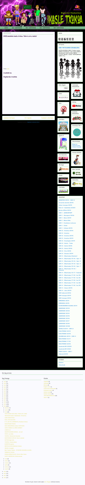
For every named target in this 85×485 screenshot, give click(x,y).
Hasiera (6, 28)
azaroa (6, 410)
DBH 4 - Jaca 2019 (65, 290)
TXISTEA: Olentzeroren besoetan (12, 436)
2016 (5, 402)
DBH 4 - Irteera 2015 (65, 288)
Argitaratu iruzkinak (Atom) (33, 122)
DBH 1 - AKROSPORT (65, 212)
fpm (45, 481)
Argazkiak (46, 381)
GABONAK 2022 (64, 326)
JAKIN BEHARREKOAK (49, 395)
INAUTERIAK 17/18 (65, 341)
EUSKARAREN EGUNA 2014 (68, 305)
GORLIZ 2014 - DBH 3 (66, 328)
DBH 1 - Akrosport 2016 (66, 215)
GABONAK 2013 (64, 310)
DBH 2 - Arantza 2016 (66, 230)
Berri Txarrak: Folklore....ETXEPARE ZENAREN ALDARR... (18, 450)
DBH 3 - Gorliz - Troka (66, 243)
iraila (6, 458)
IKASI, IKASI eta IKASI (10, 419)
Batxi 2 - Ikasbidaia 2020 (67, 207)
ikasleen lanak (47, 392)
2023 (5, 387)
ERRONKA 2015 (64, 303)
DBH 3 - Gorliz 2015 (65, 245)
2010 (5, 477)
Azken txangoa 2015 (65, 205)
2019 (5, 396)
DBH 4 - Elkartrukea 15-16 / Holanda (67, 269)
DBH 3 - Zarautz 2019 (66, 253)
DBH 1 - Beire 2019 (65, 218)
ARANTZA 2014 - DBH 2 (67, 200)
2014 (5, 406)
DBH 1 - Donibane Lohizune (67, 223)
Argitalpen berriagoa (9, 118)
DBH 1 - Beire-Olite (64, 220)
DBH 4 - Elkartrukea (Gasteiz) (68, 256)
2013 (5, 471)
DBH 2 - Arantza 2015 (66, 235)
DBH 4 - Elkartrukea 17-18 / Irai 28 (70, 282)
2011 (5, 475)
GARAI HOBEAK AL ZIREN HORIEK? (13, 427)
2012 (5, 473)
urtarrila (7, 469)
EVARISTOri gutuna (9, 444)
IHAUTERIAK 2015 (65, 333)
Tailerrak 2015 (63, 354)
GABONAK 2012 (64, 308)
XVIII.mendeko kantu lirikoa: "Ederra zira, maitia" (16, 413)
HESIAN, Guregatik (9, 448)
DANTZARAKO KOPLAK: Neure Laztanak (14, 438)
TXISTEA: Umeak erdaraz (11, 442)
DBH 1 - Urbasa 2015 (65, 228)
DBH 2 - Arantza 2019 (66, 238)
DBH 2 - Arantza (64, 233)
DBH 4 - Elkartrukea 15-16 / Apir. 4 (70, 258)
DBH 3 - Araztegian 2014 (67, 240)
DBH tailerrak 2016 (65, 293)
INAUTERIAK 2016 (65, 343)
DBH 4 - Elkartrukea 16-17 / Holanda (70, 272)
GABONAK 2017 (64, 321)
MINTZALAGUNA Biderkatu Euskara (13, 446)
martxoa (7, 466)
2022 (5, 389)
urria (6, 412)
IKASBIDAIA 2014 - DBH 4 (67, 336)
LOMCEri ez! (8, 430)
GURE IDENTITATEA (10, 417)
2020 (5, 394)
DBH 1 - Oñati (63, 225)
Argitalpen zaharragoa (47, 118)
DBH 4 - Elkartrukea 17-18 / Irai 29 (70, 285)
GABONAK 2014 (64, 313)
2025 (5, 383)
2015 (5, 404)
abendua (7, 407)
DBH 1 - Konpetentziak (17, 28)
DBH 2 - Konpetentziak (31, 28)
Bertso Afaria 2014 (65, 210)
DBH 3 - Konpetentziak (45, 28)
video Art (46, 397)
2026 (5, 381)
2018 (5, 398)
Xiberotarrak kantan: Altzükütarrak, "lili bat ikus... (16, 415)
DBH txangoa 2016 (65, 298)
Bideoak (45, 385)
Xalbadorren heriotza (9, 452)
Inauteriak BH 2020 (65, 346)
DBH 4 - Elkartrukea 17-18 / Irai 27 (69, 280)
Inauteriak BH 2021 (65, 349)
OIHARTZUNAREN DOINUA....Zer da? (14, 432)
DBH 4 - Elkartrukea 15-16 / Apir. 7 (70, 266)
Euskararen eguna (48, 390)
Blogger (49, 481)
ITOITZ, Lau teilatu (9, 434)
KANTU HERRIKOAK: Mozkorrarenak (13, 456)
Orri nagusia (28, 118)
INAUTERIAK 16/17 (65, 338)
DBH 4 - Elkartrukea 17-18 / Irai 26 (70, 277)
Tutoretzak (62, 365)
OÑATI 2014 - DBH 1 (65, 351)
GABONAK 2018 (64, 323)
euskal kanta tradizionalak (50, 388)
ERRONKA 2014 (64, 300)
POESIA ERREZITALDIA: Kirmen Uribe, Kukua (15, 454)
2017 (5, 400)
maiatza (7, 462)
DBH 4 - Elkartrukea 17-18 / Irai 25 (70, 275)
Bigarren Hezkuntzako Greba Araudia (76, 145)
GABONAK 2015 (64, 316)
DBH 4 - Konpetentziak (59, 28)
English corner (47, 386)
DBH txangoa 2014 (65, 295)
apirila (6, 464)
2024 (5, 385)
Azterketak (46, 383)
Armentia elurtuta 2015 (66, 202)
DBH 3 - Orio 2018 (65, 251)
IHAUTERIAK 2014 (65, 331)
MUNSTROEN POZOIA (10, 423)
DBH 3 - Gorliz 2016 (65, 248)
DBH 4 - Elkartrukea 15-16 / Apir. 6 (70, 263)
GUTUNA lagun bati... (10, 440)
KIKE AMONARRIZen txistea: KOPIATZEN (14, 425)
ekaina (6, 460)
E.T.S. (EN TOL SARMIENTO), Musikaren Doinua (16, 421)
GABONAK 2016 (64, 318)
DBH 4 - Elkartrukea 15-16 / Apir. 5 (70, 261)
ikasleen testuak (47, 393)
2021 (5, 392)
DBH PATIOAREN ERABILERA (69, 48)
